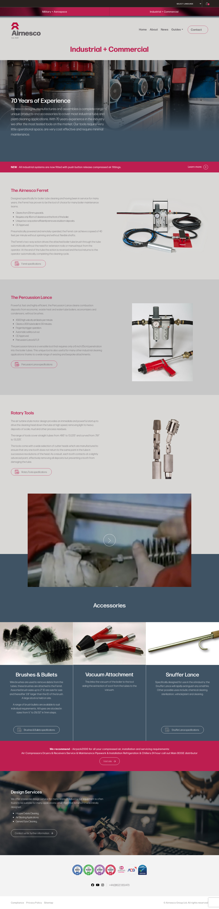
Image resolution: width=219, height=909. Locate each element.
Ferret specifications (31, 263)
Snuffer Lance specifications (185, 729)
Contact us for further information (34, 833)
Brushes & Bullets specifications (39, 729)
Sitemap (48, 902)
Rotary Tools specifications (34, 472)
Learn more (198, 166)
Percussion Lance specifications (37, 364)
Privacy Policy (34, 902)
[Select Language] (188, 4)
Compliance (17, 902)
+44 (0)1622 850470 (119, 885)
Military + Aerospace (54, 11)
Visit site (109, 761)
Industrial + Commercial (164, 11)
